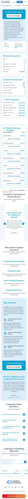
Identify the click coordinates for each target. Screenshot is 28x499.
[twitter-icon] (12, 487)
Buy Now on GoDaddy (14, 139)
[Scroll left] (5, 223)
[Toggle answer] (24, 414)
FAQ (4, 491)
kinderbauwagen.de (8, 143)
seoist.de (5, 150)
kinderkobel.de (7, 135)
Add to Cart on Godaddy (14, 153)
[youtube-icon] (15, 487)
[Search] (25, 462)
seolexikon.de (6, 180)
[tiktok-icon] (19, 487)
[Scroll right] (23, 223)
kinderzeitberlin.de (8, 173)
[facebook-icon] (5, 487)
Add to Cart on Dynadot (14, 168)
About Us (15, 491)
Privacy (10, 491)
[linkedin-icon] (22, 487)
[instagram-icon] (9, 487)
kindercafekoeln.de (8, 158)
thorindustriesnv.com (6, 473)
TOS (7, 491)
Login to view (21, 102)
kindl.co (5, 165)
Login (19, 2)
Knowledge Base (21, 491)
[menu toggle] (25, 2)
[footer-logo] (14, 482)
